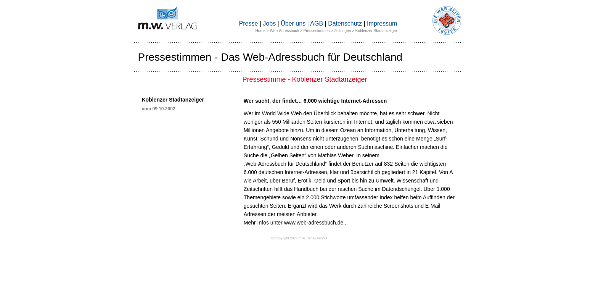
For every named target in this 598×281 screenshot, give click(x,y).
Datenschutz (345, 23)
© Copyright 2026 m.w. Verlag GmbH (299, 238)
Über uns (293, 23)
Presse (248, 23)
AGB (316, 23)
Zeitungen (342, 31)
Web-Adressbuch (284, 31)
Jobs (269, 23)
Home (260, 31)
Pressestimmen (317, 31)
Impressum (382, 23)
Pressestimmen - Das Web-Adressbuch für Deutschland (270, 57)
